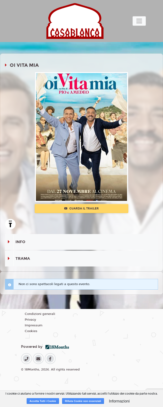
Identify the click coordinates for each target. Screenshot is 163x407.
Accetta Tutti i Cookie (43, 401)
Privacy (30, 320)
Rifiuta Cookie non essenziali (83, 401)
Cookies (31, 331)
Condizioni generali (40, 314)
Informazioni (119, 401)
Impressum (33, 325)
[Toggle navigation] (139, 21)
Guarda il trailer (81, 208)
